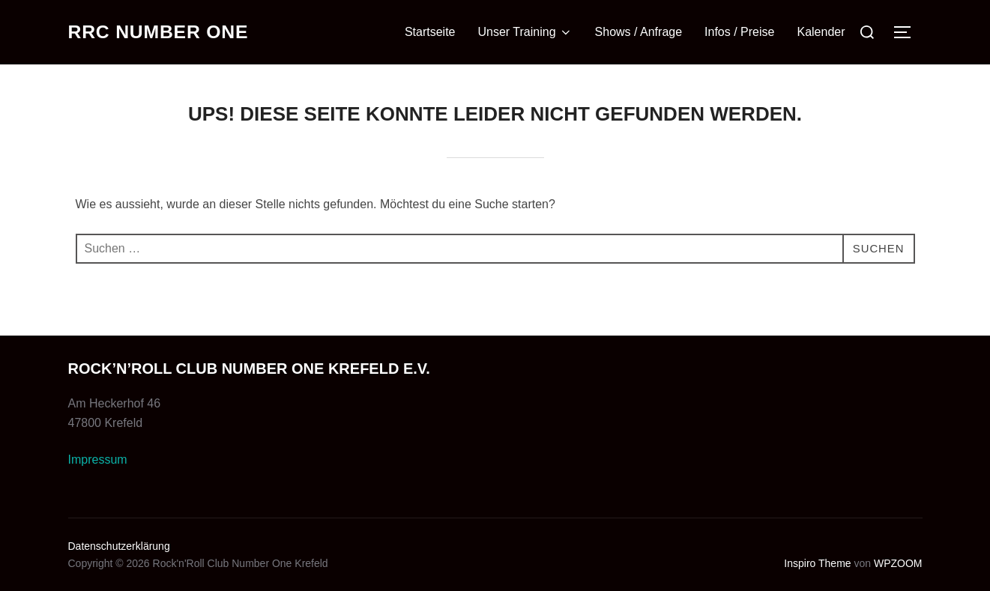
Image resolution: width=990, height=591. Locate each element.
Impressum (97, 459)
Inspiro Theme (817, 563)
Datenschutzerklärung (119, 546)
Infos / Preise (739, 31)
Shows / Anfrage (639, 31)
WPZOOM (898, 563)
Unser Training (525, 32)
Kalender (821, 31)
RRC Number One (163, 32)
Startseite (430, 31)
